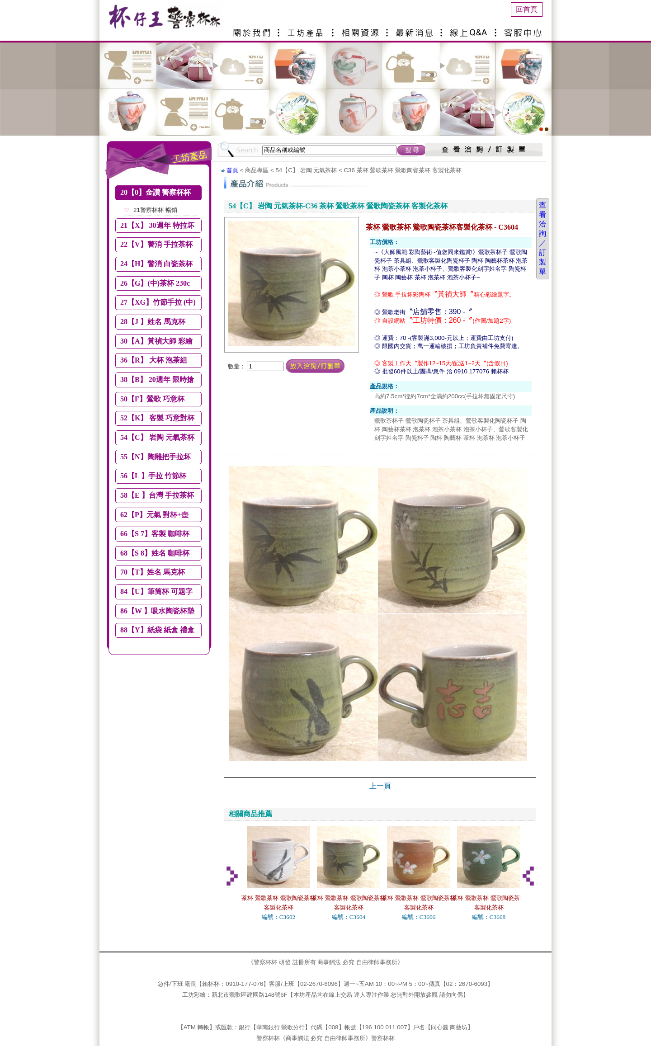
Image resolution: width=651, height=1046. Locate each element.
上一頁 (380, 786)
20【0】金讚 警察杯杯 (155, 192)
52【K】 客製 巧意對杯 (157, 418)
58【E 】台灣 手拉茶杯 (157, 495)
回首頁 (527, 9)
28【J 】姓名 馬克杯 (152, 321)
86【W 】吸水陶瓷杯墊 (157, 611)
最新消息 (416, 29)
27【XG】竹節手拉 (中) (158, 302)
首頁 (232, 170)
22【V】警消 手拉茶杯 (156, 244)
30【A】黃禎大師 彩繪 (156, 341)
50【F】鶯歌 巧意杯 (152, 399)
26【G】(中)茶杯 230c (155, 283)
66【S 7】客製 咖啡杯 (154, 533)
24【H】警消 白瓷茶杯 (156, 264)
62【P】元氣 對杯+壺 (154, 514)
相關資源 (362, 29)
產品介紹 (307, 29)
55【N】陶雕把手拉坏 (155, 457)
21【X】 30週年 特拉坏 (157, 225)
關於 (253, 29)
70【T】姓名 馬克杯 (152, 572)
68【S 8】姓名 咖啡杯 (154, 553)
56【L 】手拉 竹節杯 (153, 476)
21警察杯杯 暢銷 (155, 210)
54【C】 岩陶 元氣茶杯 (157, 437)
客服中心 (524, 29)
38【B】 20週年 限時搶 (157, 379)
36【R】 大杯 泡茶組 (153, 360)
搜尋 (411, 150)
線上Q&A (470, 29)
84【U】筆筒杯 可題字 (156, 591)
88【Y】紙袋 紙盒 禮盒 (157, 630)
